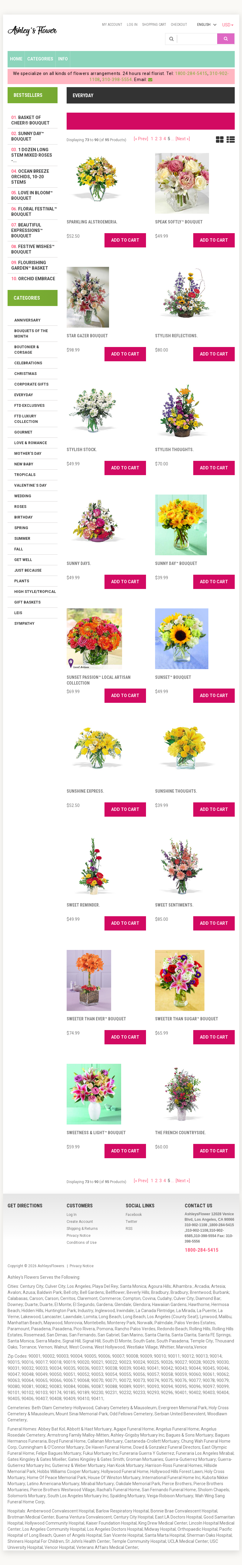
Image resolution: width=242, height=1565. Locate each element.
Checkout (179, 24)
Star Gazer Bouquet (87, 335)
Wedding (22, 496)
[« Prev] (141, 138)
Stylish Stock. (82, 449)
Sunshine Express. (85, 791)
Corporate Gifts (31, 384)
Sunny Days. (79, 563)
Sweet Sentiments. (174, 905)
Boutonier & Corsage (26, 350)
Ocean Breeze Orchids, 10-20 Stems (30, 177)
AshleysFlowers (51, 1266)
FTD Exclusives (29, 405)
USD (228, 24)
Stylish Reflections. (176, 335)
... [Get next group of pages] (172, 138)
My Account (112, 24)
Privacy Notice (79, 1235)
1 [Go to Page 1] (152, 138)
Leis (18, 613)
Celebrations (28, 363)
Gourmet (23, 432)
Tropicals (24, 475)
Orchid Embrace (36, 278)
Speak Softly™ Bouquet (179, 221)
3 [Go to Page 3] (160, 138)
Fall (18, 549)
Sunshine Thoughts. (176, 791)
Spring (21, 528)
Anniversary (27, 320)
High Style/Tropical (35, 592)
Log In (132, 24)
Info (63, 58)
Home (16, 58)
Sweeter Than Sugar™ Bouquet (186, 1018)
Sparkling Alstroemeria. (92, 221)
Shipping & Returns (82, 1228)
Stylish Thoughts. (174, 449)
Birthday (23, 517)
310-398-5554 (117, 79)
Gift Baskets (27, 602)
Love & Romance (30, 443)
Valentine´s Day (30, 485)
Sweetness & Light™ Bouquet (96, 1132)
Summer (22, 538)
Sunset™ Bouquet (173, 677)
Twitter (131, 1222)
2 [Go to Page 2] (156, 138)
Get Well (23, 560)
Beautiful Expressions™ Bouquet (27, 230)
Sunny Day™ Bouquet (176, 563)
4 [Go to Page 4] (165, 138)
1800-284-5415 (191, 73)
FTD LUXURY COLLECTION (26, 419)
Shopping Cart (154, 24)
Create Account (80, 1222)
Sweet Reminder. (83, 905)
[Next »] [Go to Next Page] (183, 138)
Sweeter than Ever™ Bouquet (96, 1018)
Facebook (134, 1215)
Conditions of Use (82, 1242)
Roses (20, 507)
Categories (40, 58)
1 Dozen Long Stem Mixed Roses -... (31, 155)
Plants (21, 581)
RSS (129, 1228)
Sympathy (24, 623)
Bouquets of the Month (31, 334)
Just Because (27, 570)
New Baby (23, 464)
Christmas (25, 374)
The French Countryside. (180, 1132)
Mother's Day (27, 453)
